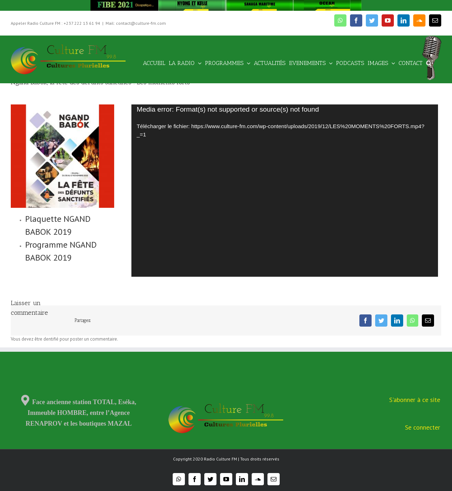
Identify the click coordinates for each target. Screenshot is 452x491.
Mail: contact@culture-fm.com (136, 23)
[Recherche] (429, 62)
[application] (284, 190)
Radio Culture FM (220, 459)
